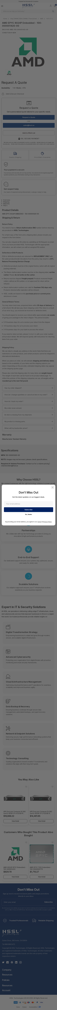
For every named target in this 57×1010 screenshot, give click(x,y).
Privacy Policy (47, 521)
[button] (52, 487)
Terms (39, 521)
